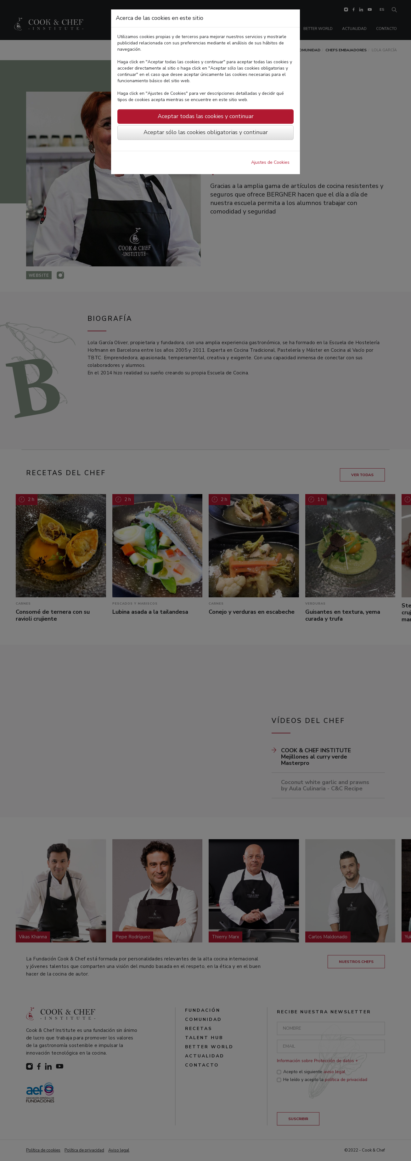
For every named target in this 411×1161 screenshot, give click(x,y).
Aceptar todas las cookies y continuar (206, 116)
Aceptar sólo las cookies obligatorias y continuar (206, 132)
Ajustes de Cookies (270, 162)
